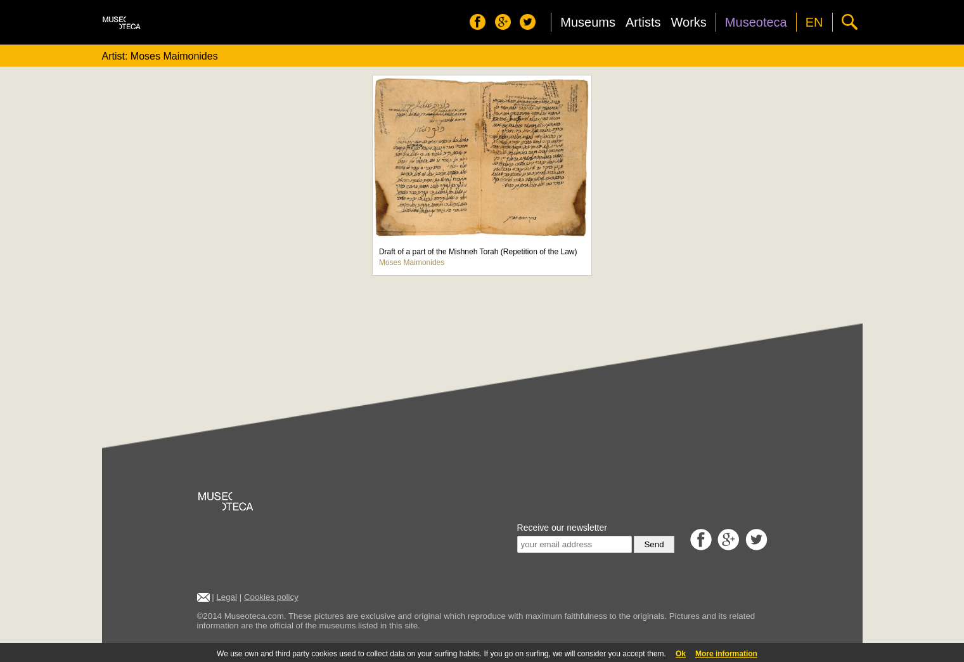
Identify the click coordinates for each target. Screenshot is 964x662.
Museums (587, 22)
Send (654, 544)
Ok (681, 653)
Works (689, 22)
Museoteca (756, 22)
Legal (226, 597)
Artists (643, 22)
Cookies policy (271, 597)
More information (726, 653)
